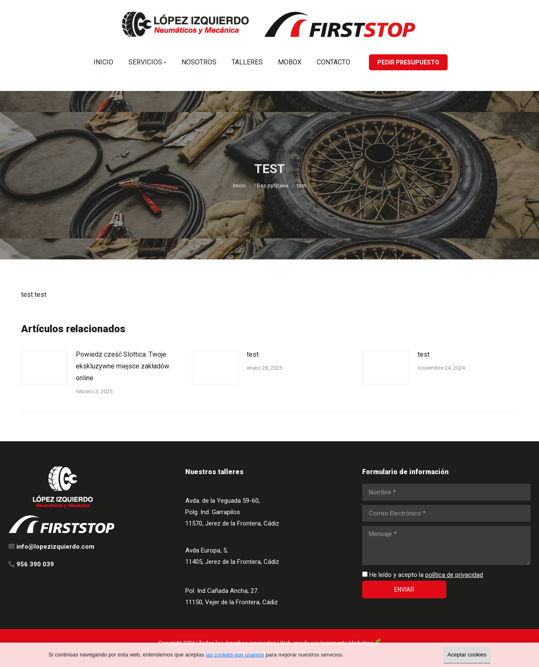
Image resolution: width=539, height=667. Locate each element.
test (253, 354)
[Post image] (44, 367)
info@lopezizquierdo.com (480, 8)
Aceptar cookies (467, 654)
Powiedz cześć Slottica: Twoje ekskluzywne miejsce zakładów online (122, 366)
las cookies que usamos (235, 654)
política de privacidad (454, 575)
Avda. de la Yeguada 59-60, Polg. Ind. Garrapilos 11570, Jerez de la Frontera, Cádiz (232, 512)
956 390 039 (415, 8)
